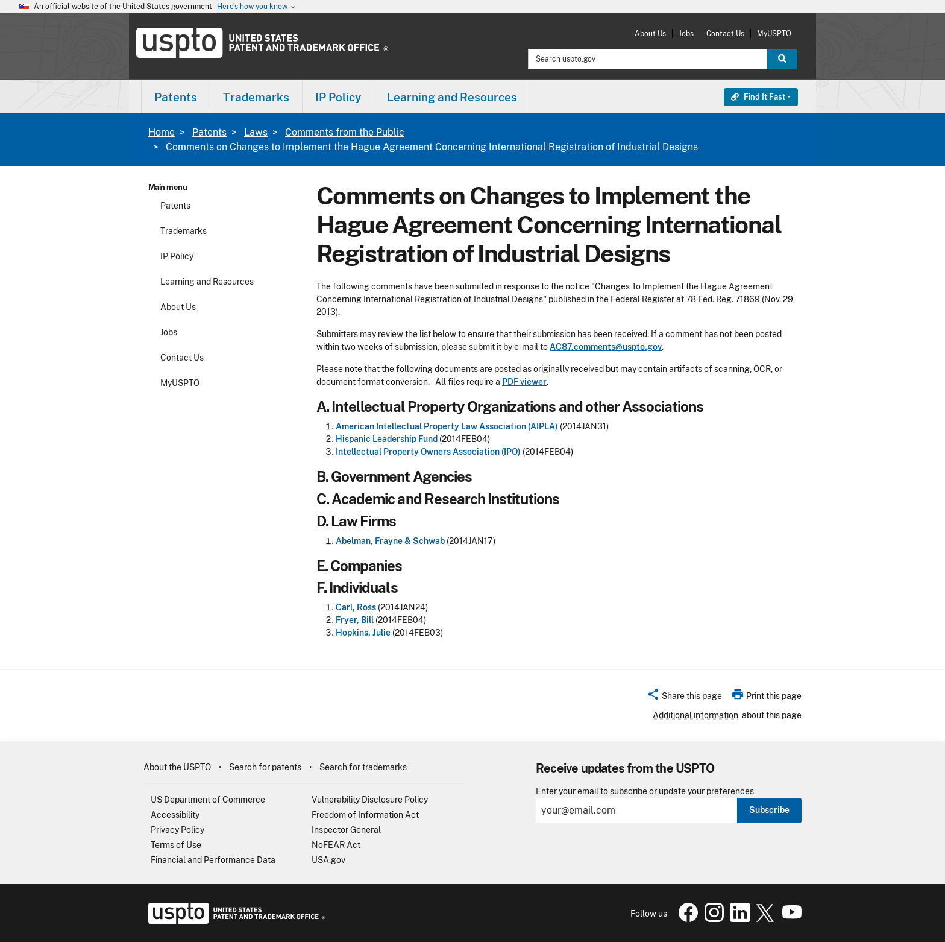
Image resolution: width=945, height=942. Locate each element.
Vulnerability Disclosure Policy (370, 799)
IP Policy (176, 256)
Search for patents (265, 767)
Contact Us (725, 33)
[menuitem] (175, 96)
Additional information (695, 715)
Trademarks (183, 231)
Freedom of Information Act (365, 815)
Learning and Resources (207, 281)
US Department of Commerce (208, 799)
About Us (650, 33)
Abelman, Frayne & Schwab (390, 541)
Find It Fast (758, 96)
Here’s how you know (257, 7)
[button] (684, 698)
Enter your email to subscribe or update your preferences (645, 791)
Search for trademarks (363, 767)
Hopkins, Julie (363, 632)
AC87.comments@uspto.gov (606, 347)
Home (161, 132)
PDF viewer (524, 382)
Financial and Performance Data (213, 860)
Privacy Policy (177, 830)
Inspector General (346, 830)
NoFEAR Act (336, 845)
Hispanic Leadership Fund (387, 439)
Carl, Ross (356, 607)
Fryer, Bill (355, 620)
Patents (209, 132)
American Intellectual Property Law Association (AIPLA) (447, 426)
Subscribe (769, 810)
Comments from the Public (344, 132)
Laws (256, 132)
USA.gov (328, 860)
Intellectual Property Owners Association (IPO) (428, 452)
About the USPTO (177, 767)
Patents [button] (175, 97)
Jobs (686, 33)
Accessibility (175, 815)
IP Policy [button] (338, 97)
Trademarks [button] (256, 97)
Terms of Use (176, 845)
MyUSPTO (774, 33)
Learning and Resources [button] (452, 97)
